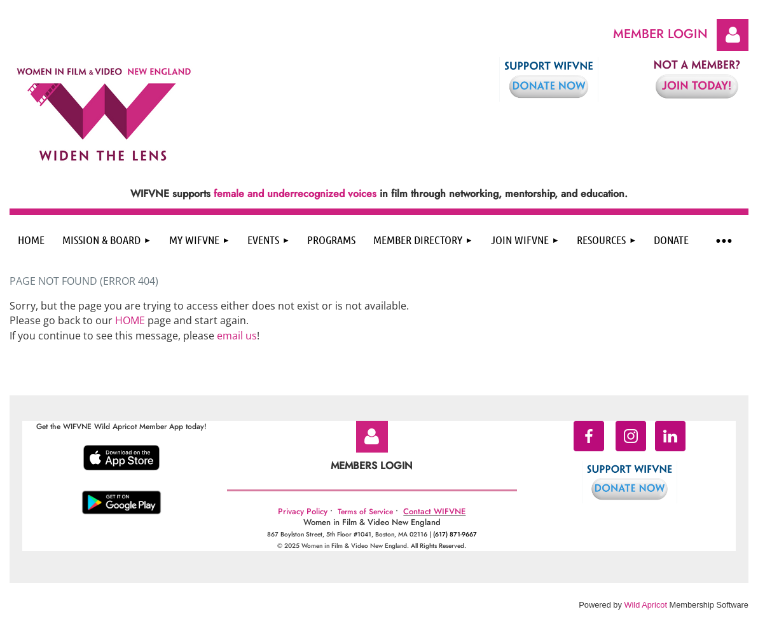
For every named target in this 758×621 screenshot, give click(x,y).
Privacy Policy (302, 511)
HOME (130, 320)
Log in (732, 35)
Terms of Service (365, 511)
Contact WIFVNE (434, 511)
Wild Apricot (645, 605)
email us (237, 336)
